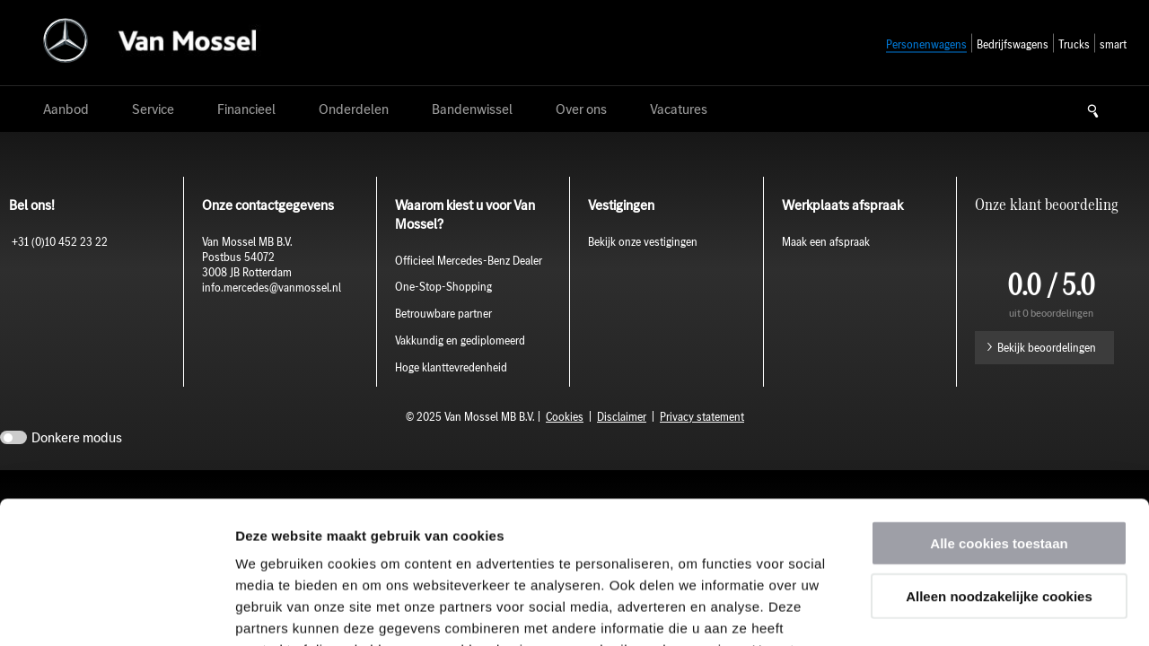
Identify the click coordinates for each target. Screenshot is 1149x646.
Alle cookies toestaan (998, 409)
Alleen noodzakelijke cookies (999, 462)
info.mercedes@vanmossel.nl (273, 287)
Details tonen (970, 610)
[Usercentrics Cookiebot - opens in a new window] (116, 611)
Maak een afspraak (826, 241)
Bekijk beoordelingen (1046, 347)
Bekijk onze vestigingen (642, 241)
